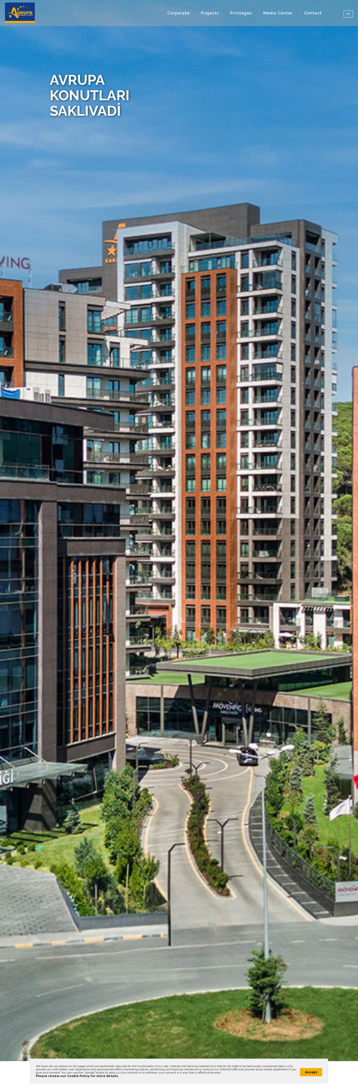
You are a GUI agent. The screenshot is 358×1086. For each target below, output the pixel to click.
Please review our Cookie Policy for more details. (77, 1076)
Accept (311, 1072)
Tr (348, 14)
